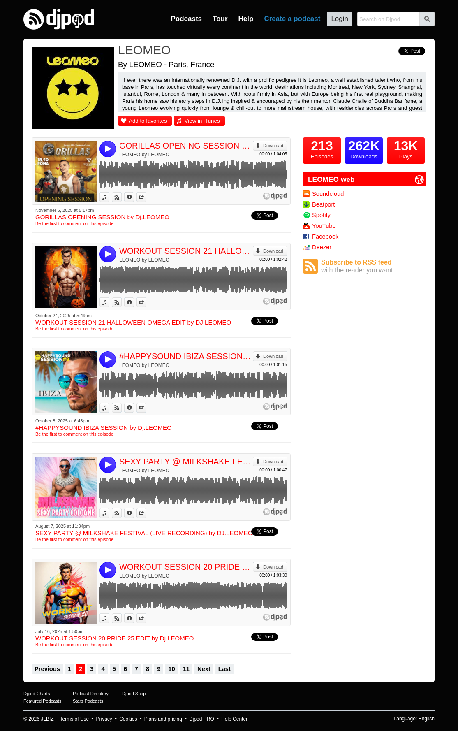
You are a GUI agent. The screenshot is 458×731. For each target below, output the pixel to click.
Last (224, 669)
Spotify (321, 215)
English (427, 719)
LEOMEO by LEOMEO (144, 155)
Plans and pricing (163, 719)
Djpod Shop (134, 693)
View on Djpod (121, 197)
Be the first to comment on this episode (74, 223)
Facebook (325, 236)
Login (339, 19)
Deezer (321, 247)
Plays (406, 148)
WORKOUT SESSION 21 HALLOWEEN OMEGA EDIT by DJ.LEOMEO (186, 250)
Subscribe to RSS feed (373, 266)
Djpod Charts (36, 693)
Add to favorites (148, 121)
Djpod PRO (201, 719)
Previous (47, 669)
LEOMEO (144, 50)
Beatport (323, 204)
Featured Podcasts (42, 701)
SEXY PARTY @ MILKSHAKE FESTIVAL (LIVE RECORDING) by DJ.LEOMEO (186, 461)
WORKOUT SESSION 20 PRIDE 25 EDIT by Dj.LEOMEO (186, 566)
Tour (220, 19)
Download (273, 145)
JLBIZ (47, 719)
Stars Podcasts (88, 701)
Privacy (104, 719)
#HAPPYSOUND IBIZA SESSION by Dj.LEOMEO (186, 356)
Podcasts (186, 19)
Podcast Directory (91, 693)
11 (186, 669)
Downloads (364, 148)
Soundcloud (328, 193)
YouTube (324, 226)
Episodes (322, 148)
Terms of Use (74, 719)
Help (246, 19)
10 (171, 669)
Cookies (128, 719)
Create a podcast (292, 19)
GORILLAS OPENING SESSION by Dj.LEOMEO (186, 145)
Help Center (234, 719)
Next (203, 669)
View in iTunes (202, 121)
